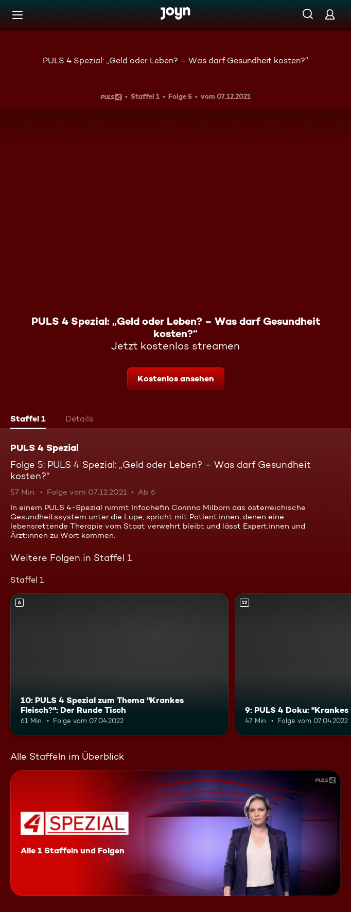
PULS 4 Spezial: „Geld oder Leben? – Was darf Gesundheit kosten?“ (175, 60)
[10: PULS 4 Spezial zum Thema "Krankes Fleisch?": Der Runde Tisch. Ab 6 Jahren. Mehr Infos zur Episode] (119, 664)
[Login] (330, 14)
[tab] (28, 420)
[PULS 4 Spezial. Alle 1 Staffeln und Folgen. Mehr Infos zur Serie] (175, 833)
